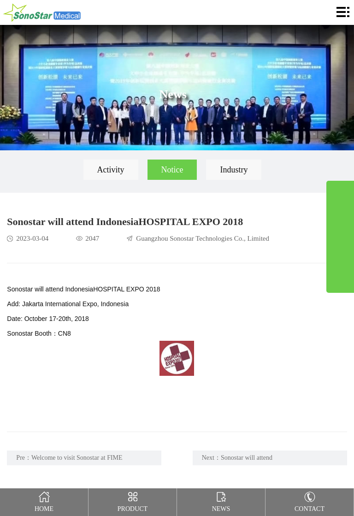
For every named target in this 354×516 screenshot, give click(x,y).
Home (44, 500)
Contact (310, 500)
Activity (110, 169)
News (221, 500)
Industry (234, 169)
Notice (172, 169)
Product (133, 500)
